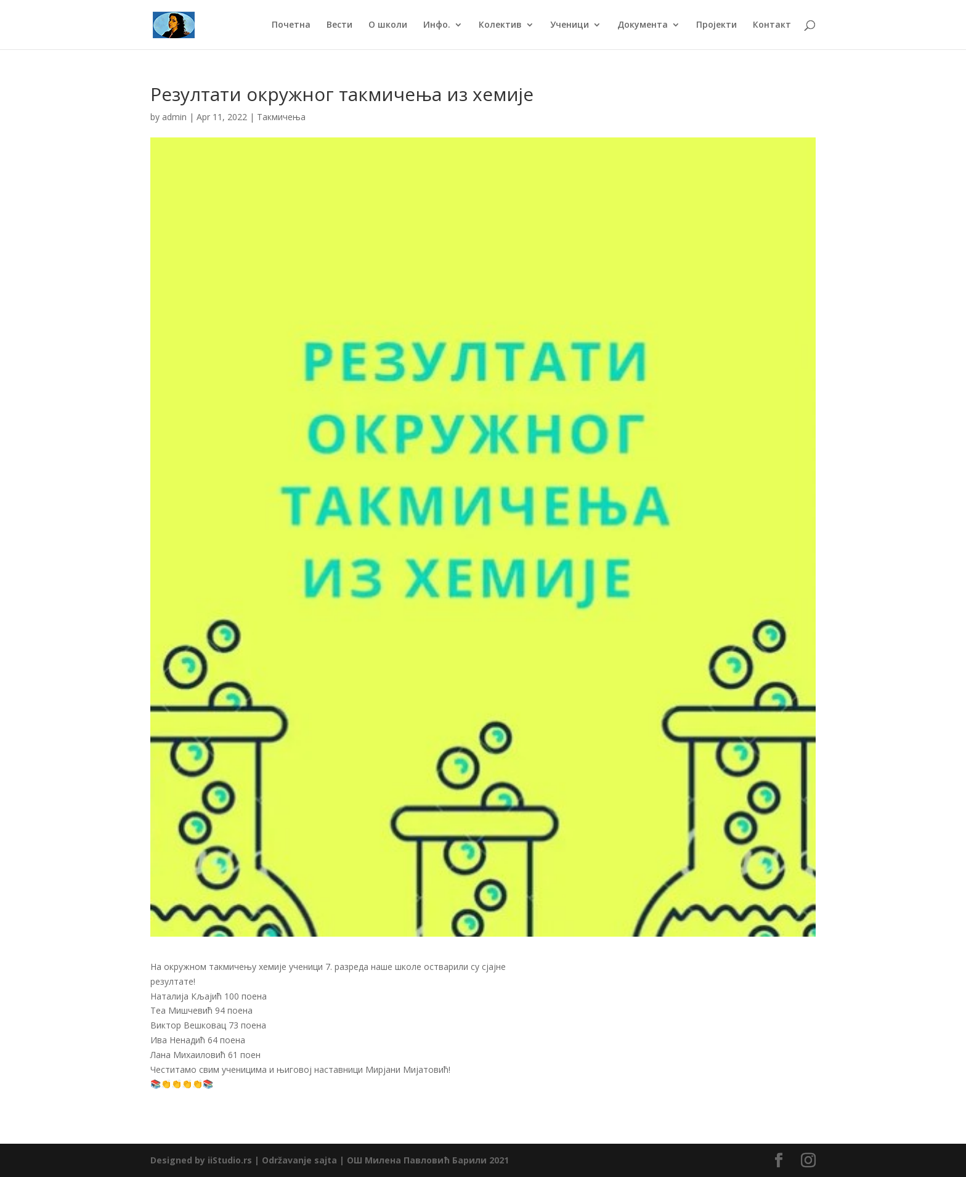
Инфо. (436, 25)
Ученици (569, 25)
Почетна (291, 25)
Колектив (500, 25)
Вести (339, 25)
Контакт (772, 25)
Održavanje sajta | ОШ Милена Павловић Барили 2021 (385, 1160)
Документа (642, 25)
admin (174, 117)
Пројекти (716, 25)
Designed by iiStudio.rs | (206, 1160)
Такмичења (281, 117)
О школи (387, 25)
